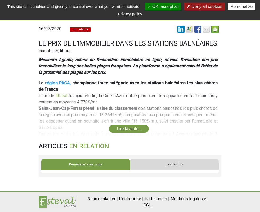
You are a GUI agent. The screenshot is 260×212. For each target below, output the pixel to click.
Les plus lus (174, 164)
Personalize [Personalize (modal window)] (242, 6)
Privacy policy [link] (130, 14)
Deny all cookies (204, 6)
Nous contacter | (102, 198)
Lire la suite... (129, 128)
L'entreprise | (131, 198)
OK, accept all (162, 6)
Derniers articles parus (85, 164)
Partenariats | (157, 198)
